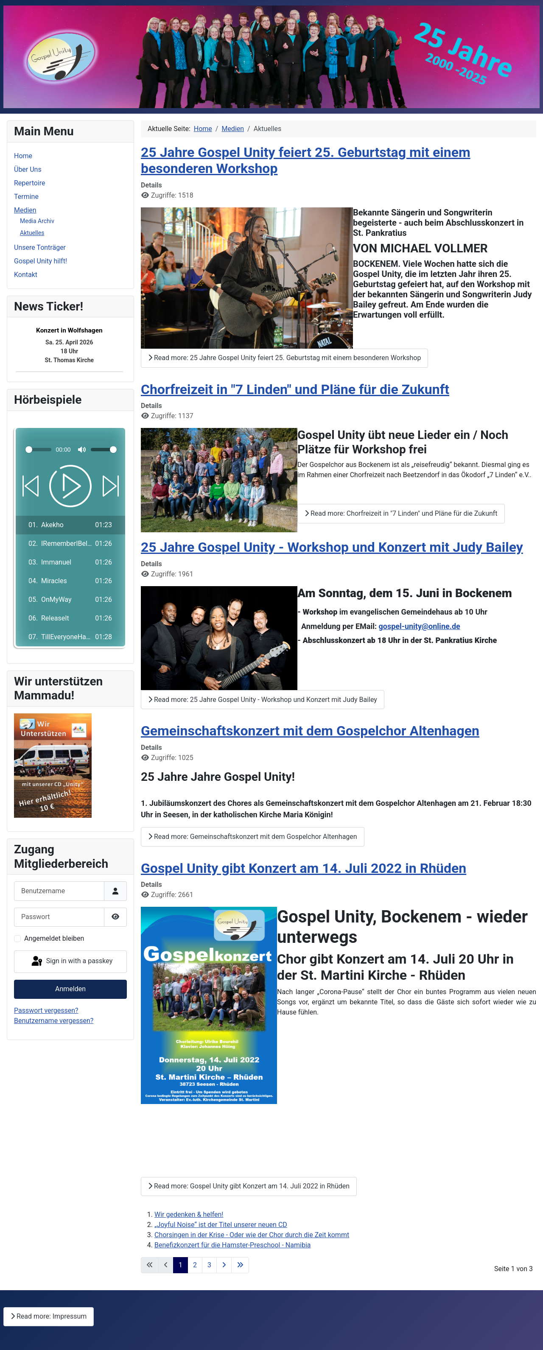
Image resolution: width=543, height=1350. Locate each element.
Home (23, 156)
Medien (25, 210)
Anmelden (70, 989)
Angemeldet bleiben (54, 938)
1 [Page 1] (180, 1265)
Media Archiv (37, 221)
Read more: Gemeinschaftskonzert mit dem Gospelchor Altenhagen (252, 837)
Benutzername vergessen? (53, 1021)
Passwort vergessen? (46, 1010)
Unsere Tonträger (40, 247)
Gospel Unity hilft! (40, 261)
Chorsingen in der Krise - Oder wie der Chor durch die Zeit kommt (251, 1235)
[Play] (70, 486)
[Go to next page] (224, 1265)
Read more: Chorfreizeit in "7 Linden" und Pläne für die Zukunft (401, 513)
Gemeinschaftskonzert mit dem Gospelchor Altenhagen (310, 731)
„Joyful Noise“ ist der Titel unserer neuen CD (220, 1225)
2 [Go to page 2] (195, 1265)
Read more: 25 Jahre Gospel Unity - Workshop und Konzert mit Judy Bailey (262, 700)
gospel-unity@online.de (419, 626)
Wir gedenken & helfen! (188, 1214)
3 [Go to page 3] (209, 1265)
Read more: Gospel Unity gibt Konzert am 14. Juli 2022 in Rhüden (249, 1186)
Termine (26, 197)
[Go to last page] (240, 1265)
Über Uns (28, 169)
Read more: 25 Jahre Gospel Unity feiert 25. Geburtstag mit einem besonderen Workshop (284, 358)
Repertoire (29, 183)
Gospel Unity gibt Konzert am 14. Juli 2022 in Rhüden (303, 868)
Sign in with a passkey (71, 961)
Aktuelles (32, 232)
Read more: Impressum (49, 1316)
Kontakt (25, 275)
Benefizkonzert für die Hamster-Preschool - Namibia (232, 1245)
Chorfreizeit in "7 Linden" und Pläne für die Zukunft (295, 389)
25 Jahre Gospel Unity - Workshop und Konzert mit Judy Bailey (332, 547)
